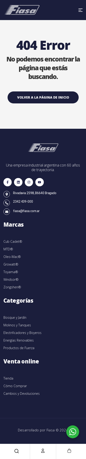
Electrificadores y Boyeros (22, 332)
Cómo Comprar (15, 386)
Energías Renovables (18, 340)
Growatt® (10, 264)
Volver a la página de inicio (43, 97)
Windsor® (11, 279)
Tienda (8, 378)
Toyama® (10, 272)
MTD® (8, 249)
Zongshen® (12, 287)
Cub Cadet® (12, 241)
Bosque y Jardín (14, 317)
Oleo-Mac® (12, 256)
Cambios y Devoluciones (21, 393)
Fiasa (51, 430)
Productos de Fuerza (18, 348)
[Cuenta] (43, 451)
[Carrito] (69, 451)
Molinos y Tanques (17, 325)
